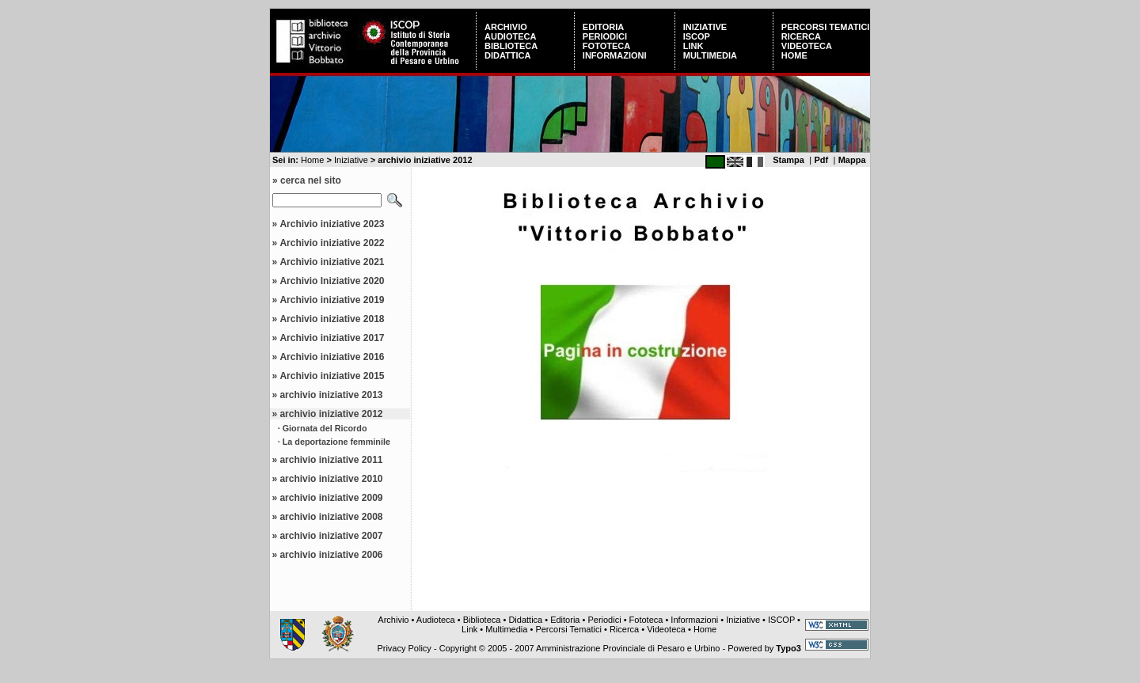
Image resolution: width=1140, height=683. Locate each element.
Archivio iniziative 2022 (331, 243)
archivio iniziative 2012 (330, 413)
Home (794, 55)
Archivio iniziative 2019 (331, 299)
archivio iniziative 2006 (330, 554)
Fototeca (606, 46)
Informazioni (615, 55)
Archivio (505, 27)
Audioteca (510, 36)
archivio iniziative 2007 (330, 535)
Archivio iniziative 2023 (331, 224)
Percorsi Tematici (825, 27)
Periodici (605, 36)
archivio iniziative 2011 (330, 459)
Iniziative (705, 27)
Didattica (507, 55)
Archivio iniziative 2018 (331, 318)
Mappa (852, 160)
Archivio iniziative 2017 (331, 337)
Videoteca (806, 46)
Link (693, 46)
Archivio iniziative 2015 (331, 375)
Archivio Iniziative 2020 (331, 280)
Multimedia (710, 55)
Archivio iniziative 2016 (331, 356)
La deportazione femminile (336, 441)
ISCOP (696, 36)
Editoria (603, 27)
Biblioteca (511, 46)
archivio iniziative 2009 (330, 497)
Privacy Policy (404, 648)
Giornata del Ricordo (325, 428)
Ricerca (801, 36)
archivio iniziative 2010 (330, 478)
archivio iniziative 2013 (330, 394)
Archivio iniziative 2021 (331, 262)
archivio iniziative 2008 (330, 516)
